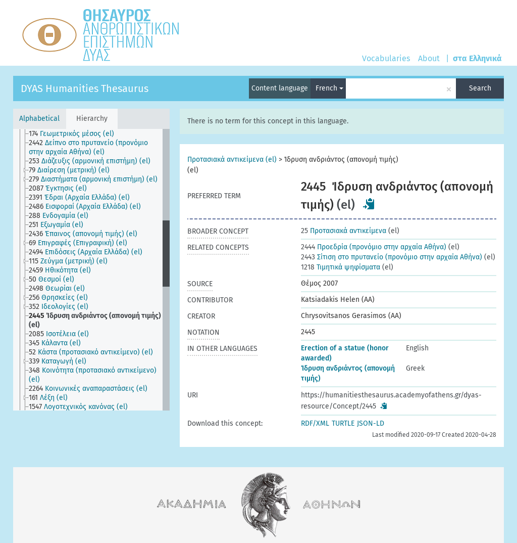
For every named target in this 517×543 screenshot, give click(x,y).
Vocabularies (386, 58)
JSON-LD (370, 423)
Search (480, 88)
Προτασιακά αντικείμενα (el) (232, 159)
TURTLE (343, 423)
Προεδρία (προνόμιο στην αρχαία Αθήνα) (373, 247)
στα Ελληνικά (477, 58)
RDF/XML (315, 423)
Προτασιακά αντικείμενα (343, 231)
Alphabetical (39, 118)
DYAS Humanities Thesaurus (84, 88)
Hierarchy (92, 118)
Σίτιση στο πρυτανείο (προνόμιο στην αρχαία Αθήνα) (391, 257)
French (329, 88)
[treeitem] (75, 134)
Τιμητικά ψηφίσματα (340, 267)
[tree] (91, 270)
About (429, 58)
